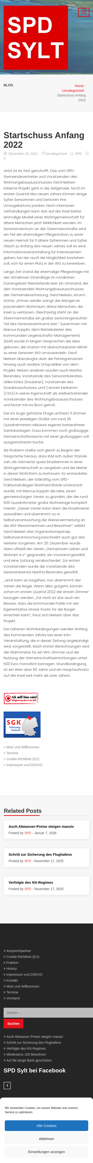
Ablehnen (46, 1139)
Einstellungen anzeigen (46, 1152)
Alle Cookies (46, 1126)
